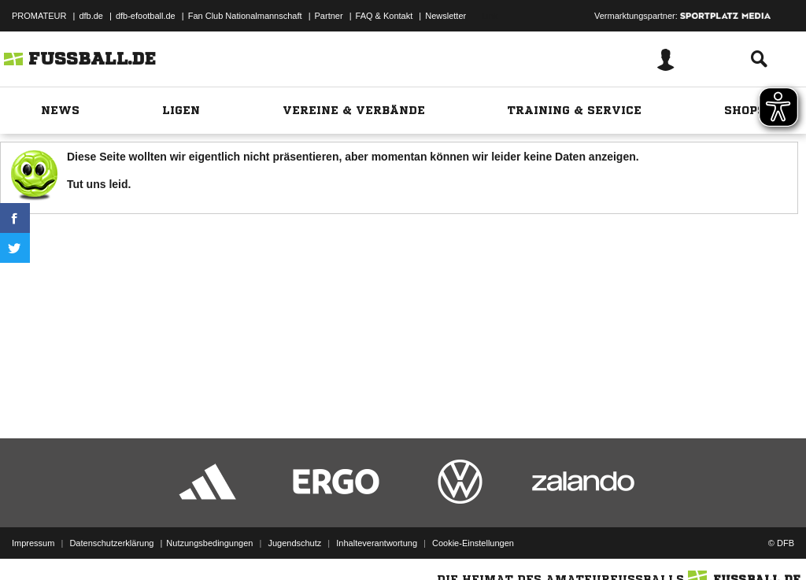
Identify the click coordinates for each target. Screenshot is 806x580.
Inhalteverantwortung (376, 543)
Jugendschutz (294, 543)
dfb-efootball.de (146, 15)
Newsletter (445, 15)
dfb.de (91, 15)
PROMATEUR (39, 15)
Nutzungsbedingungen (209, 543)
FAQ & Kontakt (384, 15)
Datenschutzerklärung (111, 543)
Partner (329, 15)
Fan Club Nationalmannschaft (245, 15)
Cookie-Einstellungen (473, 543)
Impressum (33, 543)
